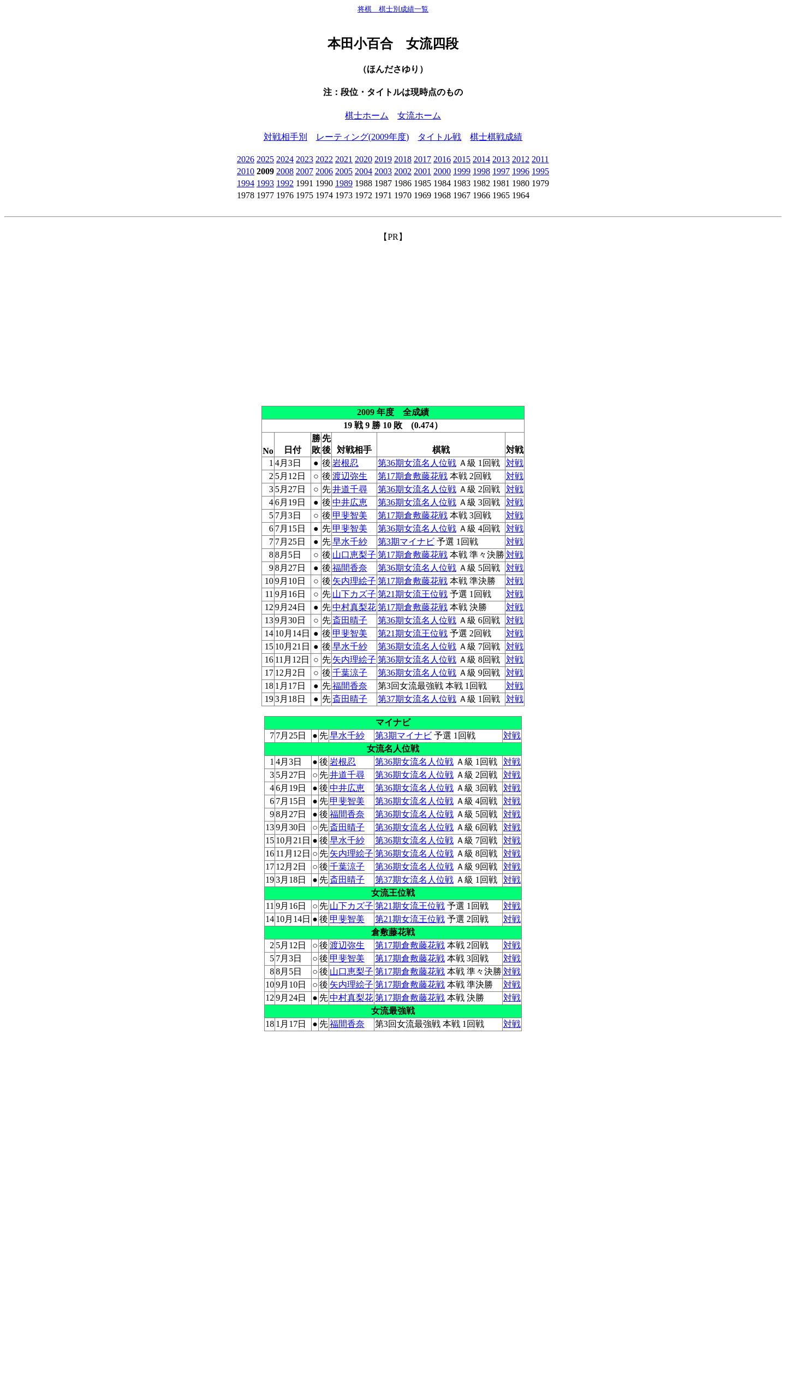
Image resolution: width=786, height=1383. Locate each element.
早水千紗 (349, 541)
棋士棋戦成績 (496, 136)
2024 (285, 159)
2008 (285, 171)
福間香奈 (349, 567)
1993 (265, 183)
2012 (520, 159)
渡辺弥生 (349, 476)
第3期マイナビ (406, 541)
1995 (540, 171)
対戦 (514, 463)
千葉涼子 (349, 672)
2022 (324, 159)
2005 (344, 171)
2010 (245, 171)
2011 (540, 159)
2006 (324, 171)
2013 (501, 159)
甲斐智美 (349, 515)
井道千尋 (349, 489)
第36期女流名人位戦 (417, 463)
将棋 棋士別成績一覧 (393, 9)
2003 (383, 171)
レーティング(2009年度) (362, 136)
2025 (265, 159)
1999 (462, 171)
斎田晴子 (349, 620)
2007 (304, 171)
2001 (422, 171)
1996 (520, 171)
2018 (403, 159)
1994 (245, 183)
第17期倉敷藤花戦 (413, 476)
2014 (481, 159)
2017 (422, 159)
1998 (481, 171)
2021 (344, 159)
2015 (462, 159)
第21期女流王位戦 (413, 594)
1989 (344, 183)
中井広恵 (349, 502)
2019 (383, 159)
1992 (285, 183)
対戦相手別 (285, 136)
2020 (363, 159)
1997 (501, 171)
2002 (403, 171)
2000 (442, 171)
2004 (363, 171)
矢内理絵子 (354, 581)
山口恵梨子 (354, 554)
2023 (304, 159)
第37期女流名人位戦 (417, 699)
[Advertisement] (393, 319)
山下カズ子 (354, 594)
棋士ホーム (367, 115)
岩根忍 (345, 463)
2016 (442, 159)
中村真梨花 (354, 607)
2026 (245, 159)
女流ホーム (419, 115)
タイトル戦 (439, 136)
